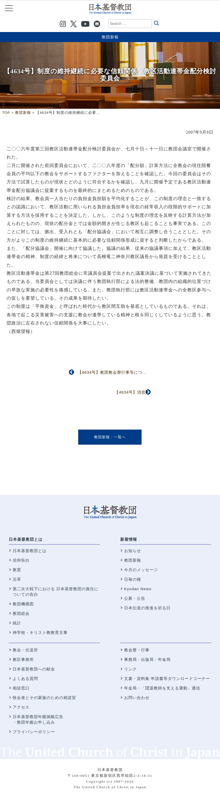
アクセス (21, 707)
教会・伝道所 (25, 650)
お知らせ (132, 550)
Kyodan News (138, 589)
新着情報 (128, 539)
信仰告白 (21, 560)
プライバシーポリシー (34, 731)
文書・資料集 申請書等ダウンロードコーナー (167, 678)
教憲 (17, 569)
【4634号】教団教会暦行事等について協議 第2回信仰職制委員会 (141, 372)
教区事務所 (23, 659)
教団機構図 (23, 604)
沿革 (17, 579)
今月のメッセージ (141, 569)
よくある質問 (25, 678)
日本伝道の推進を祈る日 (147, 608)
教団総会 (21, 613)
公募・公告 (134, 598)
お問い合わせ (136, 697)
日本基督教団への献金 (34, 669)
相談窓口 (21, 688)
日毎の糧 (132, 579)
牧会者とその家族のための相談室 (44, 697)
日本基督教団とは (26, 539)
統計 (17, 623)
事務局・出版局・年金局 (147, 659)
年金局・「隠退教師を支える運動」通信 (162, 688)
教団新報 (110, 37)
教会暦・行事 (136, 650)
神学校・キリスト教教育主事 (40, 632)
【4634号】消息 (130, 392)
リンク (130, 669)
